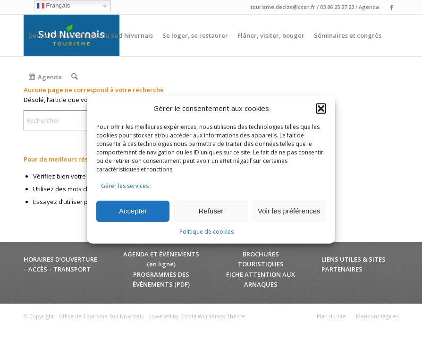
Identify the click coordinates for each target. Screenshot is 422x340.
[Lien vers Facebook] (391, 7)
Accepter (133, 211)
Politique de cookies (206, 232)
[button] (321, 108)
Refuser (211, 211)
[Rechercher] (74, 77)
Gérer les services (125, 186)
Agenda (369, 6)
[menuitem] (91, 35)
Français (53, 5)
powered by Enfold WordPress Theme (196, 316)
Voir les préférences (289, 211)
